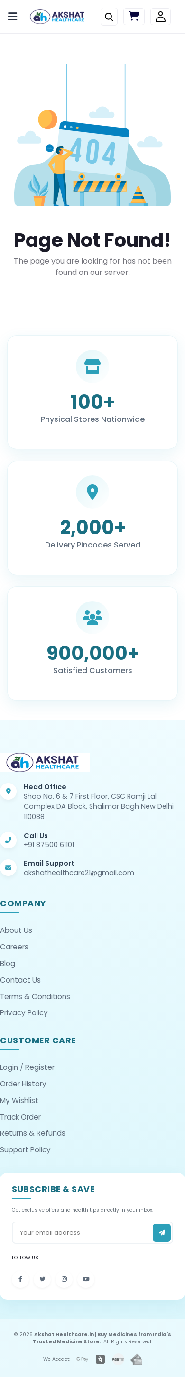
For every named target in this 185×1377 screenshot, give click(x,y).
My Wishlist (19, 1100)
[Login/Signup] (160, 17)
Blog (7, 963)
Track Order (20, 1117)
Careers (14, 947)
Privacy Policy (24, 1013)
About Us (16, 930)
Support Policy (25, 1150)
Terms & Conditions (35, 997)
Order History (23, 1084)
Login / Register (27, 1067)
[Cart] (134, 17)
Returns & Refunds (32, 1133)
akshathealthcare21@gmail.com (79, 872)
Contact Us (20, 980)
